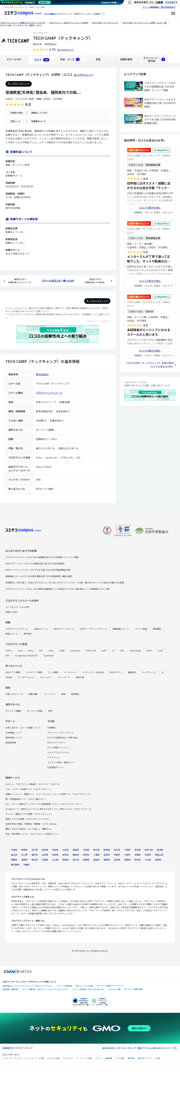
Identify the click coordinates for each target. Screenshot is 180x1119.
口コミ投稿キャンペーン (58, 747)
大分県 (148, 859)
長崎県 (127, 859)
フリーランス (49, 694)
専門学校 (27, 633)
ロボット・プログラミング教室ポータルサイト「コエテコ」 (33, 784)
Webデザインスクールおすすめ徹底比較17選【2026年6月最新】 (35, 563)
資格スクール (11, 633)
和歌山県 (159, 854)
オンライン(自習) (35, 710)
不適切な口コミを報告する (98, 321)
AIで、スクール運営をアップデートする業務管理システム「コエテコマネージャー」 (44, 803)
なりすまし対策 (115, 989)
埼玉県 (117, 849)
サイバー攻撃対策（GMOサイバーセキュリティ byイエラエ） (45, 989)
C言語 (61, 650)
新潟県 (160, 849)
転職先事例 (126, 59)
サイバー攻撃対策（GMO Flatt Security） (89, 989)
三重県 (96, 854)
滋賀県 (107, 854)
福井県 (35, 854)
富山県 (14, 854)
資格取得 (75, 694)
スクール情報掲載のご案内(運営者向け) (159, 7)
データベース (70, 672)
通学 (50, 710)
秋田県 (55, 849)
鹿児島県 (15, 864)
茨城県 (86, 849)
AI (162, 672)
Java (20, 650)
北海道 (14, 849)
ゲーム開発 (53, 672)
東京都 (137, 849)
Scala (160, 650)
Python (8, 650)
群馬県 (107, 849)
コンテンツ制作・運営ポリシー (61, 762)
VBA (7, 655)
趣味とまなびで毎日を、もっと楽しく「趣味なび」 (29, 828)
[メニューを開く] (173, 14)
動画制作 (132, 672)
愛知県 (86, 854)
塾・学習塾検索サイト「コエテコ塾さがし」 (26, 798)
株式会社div (51, 44)
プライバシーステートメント (60, 732)
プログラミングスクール (49, 392)
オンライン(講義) (13, 710)
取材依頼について (13, 737)
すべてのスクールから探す (17, 606)
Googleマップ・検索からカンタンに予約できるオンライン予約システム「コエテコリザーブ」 (49, 808)
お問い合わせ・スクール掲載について (22, 727)
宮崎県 (158, 859)
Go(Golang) (135, 650)
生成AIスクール (41, 628)
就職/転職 (33, 694)
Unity (51, 650)
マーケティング (149, 672)
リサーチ (98, 1058)
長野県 (55, 854)
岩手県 (35, 849)
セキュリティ (46, 677)
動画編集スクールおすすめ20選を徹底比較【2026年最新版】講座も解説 (38, 576)
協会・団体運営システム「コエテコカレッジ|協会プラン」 (32, 833)
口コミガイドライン (56, 742)
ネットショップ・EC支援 (34, 1058)
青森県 (24, 849)
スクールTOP (14, 59)
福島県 (76, 849)
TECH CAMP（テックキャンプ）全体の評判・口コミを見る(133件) (151, 364)
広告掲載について (13, 732)
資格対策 (80, 677)
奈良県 (148, 854)
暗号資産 (131, 1058)
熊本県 (137, 859)
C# (113, 650)
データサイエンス (26, 677)
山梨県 (45, 854)
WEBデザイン (116, 672)
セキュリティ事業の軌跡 (133, 989)
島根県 (24, 859)
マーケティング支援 (84, 1058)
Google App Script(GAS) (26, 655)
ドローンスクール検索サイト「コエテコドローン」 (28, 789)
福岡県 (107, 859)
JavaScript (75, 650)
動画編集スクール (121, 628)
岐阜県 (65, 854)
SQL (122, 650)
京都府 (117, 854)
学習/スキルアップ (14, 694)
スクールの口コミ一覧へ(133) (58, 280)
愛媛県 (86, 859)
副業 (63, 694)
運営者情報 (10, 742)
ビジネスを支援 (53, 1058)
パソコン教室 (141, 628)
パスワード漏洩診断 (64, 986)
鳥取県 (14, 859)
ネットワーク (64, 677)
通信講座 (157, 628)
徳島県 (65, 859)
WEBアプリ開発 (12, 672)
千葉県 (127, 849)
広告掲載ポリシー (55, 767)
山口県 (55, 859)
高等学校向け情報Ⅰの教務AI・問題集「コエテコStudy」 (31, 823)
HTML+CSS (91, 650)
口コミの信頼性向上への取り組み (62, 737)
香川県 (76, 859)
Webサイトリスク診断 (84, 986)
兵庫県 (137, 854)
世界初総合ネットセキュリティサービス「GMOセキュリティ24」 (28, 986)
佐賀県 (117, 859)
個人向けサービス (145, 1058)
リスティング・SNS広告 (93, 672)
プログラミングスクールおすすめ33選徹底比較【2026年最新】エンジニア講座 (42, 557)
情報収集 (108, 1058)
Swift (103, 650)
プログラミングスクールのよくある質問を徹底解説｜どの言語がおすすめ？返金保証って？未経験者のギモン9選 (57, 588)
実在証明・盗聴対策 (10, 989)
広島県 (45, 859)
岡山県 (35, 859)
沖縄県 (26, 864)
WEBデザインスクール (63, 628)
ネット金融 (120, 1058)
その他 (157, 1058)
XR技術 (8, 677)
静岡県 (76, 854)
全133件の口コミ (66, 49)
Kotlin (149, 650)
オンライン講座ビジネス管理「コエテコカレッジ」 (29, 813)
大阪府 (127, 854)
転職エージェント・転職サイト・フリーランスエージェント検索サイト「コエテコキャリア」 (48, 794)
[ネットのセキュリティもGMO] (26, 2)
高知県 (96, 859)
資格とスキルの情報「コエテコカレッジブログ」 (28, 818)
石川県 (24, 854)
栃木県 (96, 849)
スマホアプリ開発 (34, 672)
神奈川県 (149, 849)
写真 (98, 59)
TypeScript (48, 655)
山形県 (65, 849)
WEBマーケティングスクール (93, 628)
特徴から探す (11, 611)
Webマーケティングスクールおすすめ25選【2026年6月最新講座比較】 (38, 569)
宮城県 (45, 849)
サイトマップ (53, 757)
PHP (41, 650)
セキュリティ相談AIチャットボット (109, 985)
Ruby (30, 650)
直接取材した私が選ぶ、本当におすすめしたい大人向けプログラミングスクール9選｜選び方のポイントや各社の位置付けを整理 (64, 582)
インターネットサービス (12, 1058)
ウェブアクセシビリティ (58, 752)
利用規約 (51, 727)
